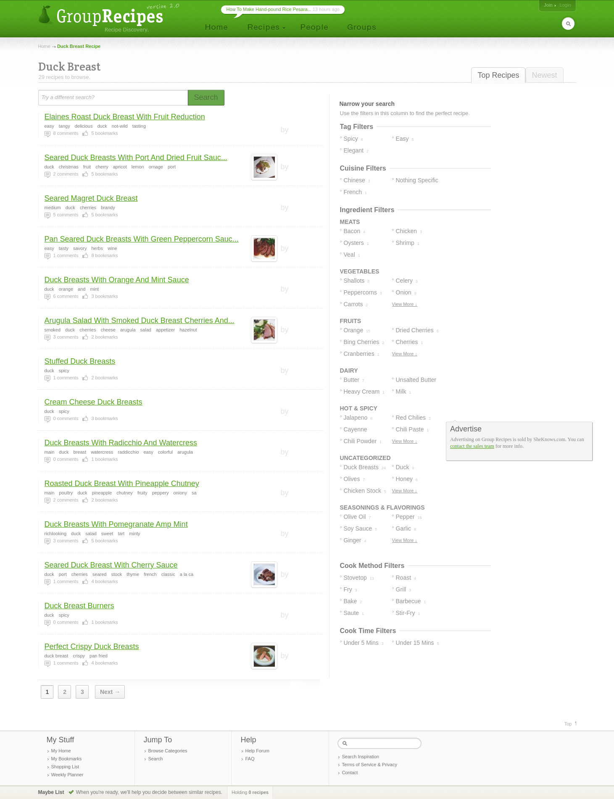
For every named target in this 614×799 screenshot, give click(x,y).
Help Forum (257, 750)
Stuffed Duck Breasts (80, 361)
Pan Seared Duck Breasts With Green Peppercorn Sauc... (142, 239)
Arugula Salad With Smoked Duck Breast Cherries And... (140, 320)
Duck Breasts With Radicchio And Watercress (121, 443)
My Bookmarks (66, 758)
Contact (350, 772)
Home (44, 46)
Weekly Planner (67, 774)
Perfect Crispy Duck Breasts (92, 646)
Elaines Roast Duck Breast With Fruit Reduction (125, 117)
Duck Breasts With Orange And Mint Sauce (117, 280)
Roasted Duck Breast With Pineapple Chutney (122, 483)
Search (155, 758)
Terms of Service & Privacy (369, 764)
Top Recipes (498, 75)
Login (565, 5)
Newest (544, 75)
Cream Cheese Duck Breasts (93, 402)
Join (548, 5)
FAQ (250, 758)
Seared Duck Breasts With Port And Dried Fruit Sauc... (136, 157)
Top (568, 723)
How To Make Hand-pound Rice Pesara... (269, 9)
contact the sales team (472, 446)
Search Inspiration (360, 756)
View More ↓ (404, 304)
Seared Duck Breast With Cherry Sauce (111, 565)
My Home (61, 750)
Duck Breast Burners (79, 606)
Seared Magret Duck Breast (91, 198)
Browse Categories (167, 750)
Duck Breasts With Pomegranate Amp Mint (116, 524)
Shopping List (65, 766)
